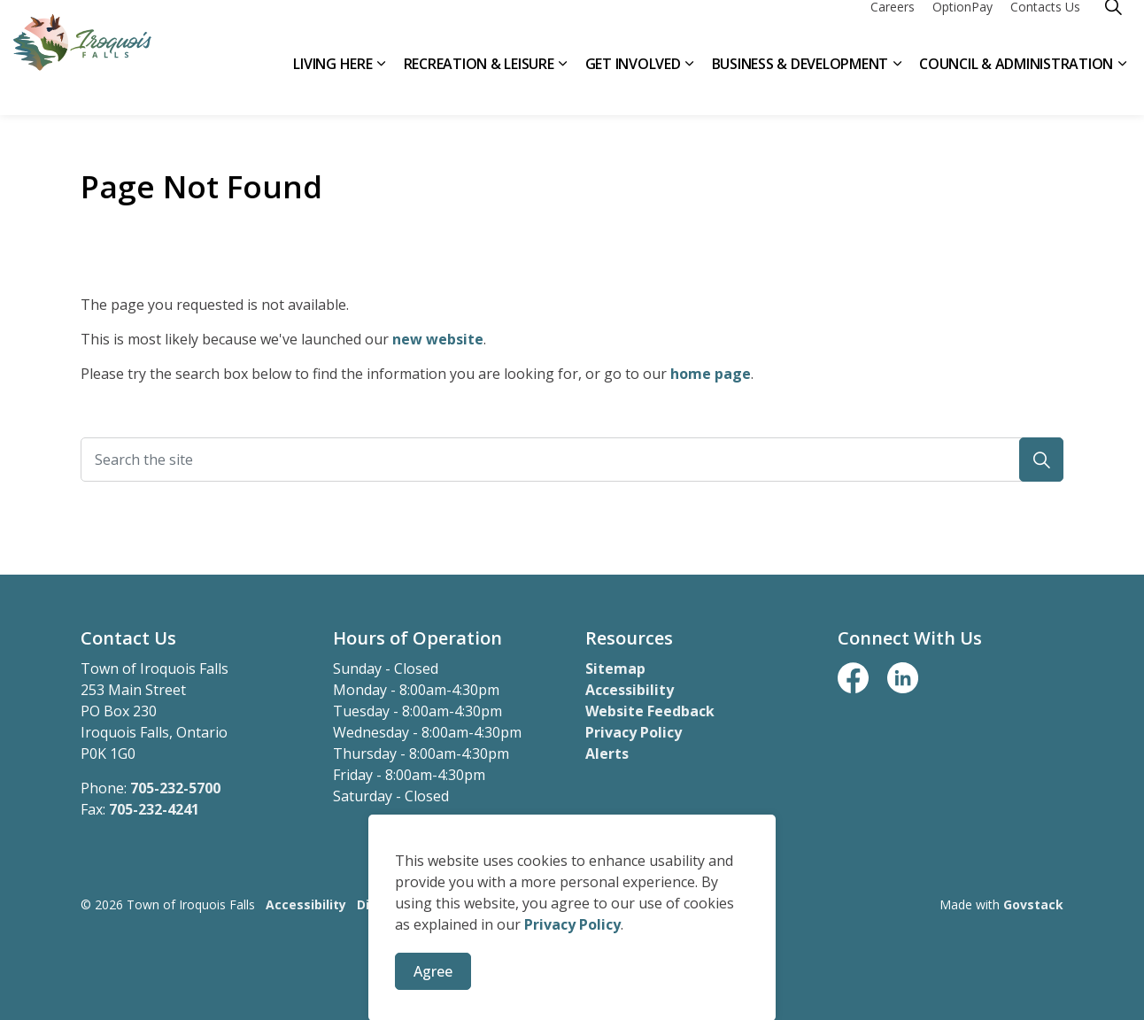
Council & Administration (1016, 86)
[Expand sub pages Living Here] (381, 86)
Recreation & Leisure (479, 86)
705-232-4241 (154, 809)
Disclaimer (390, 904)
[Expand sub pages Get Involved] (690, 86)
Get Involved (633, 86)
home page (710, 373)
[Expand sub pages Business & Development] (897, 86)
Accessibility (629, 689)
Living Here (332, 86)
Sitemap (615, 668)
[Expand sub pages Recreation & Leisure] (563, 86)
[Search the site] (572, 459)
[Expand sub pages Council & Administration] (1122, 86)
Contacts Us (1045, 28)
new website (437, 339)
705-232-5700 (175, 788)
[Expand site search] (1113, 29)
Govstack (1033, 904)
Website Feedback (650, 711)
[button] (1041, 459)
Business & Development (800, 86)
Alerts (607, 753)
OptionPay (962, 28)
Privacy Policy (633, 732)
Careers (892, 28)
